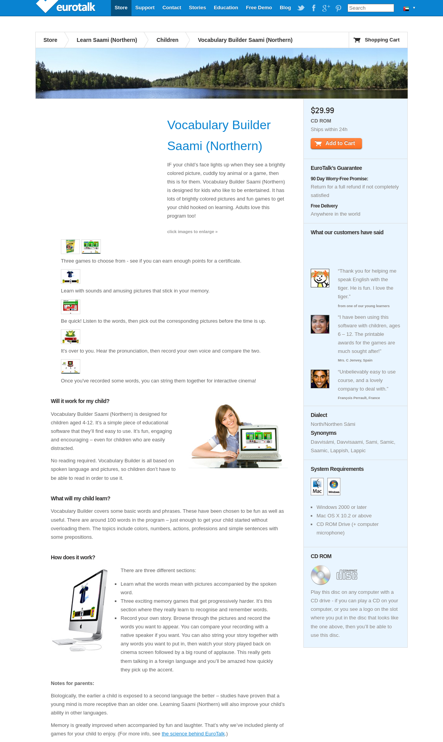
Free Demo (259, 7)
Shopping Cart (382, 40)
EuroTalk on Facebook (313, 8)
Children (167, 40)
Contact (172, 7)
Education (226, 7)
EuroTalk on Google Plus (326, 8)
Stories (197, 7)
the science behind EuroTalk (193, 734)
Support (145, 7)
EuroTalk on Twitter (301, 8)
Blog (285, 7)
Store (121, 7)
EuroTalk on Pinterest (338, 8)
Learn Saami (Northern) (107, 40)
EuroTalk (66, 8)
